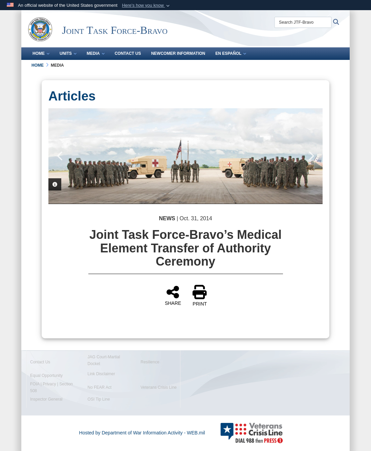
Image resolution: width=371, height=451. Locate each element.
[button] (146, 5)
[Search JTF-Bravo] (303, 22)
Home (40, 53)
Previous (60, 156)
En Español (230, 53)
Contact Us (128, 53)
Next (311, 156)
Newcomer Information (178, 53)
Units (68, 53)
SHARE (173, 295)
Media (96, 53)
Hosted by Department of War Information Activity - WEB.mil (142, 432)
